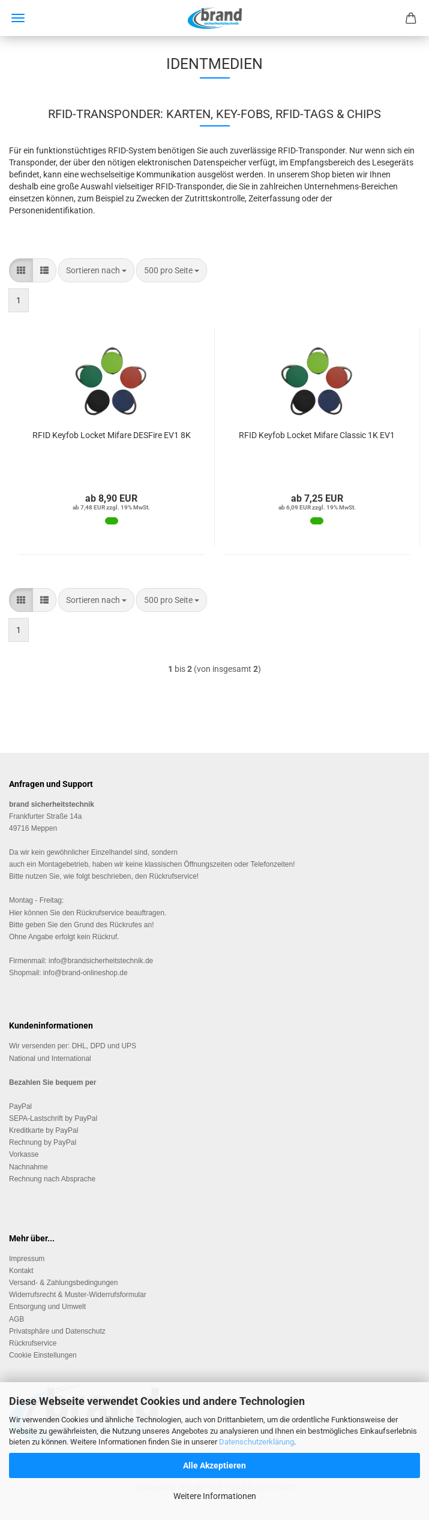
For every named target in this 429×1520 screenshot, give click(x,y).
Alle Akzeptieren (214, 1465)
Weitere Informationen (214, 1496)
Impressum (26, 1258)
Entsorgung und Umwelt (47, 1306)
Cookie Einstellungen (43, 1355)
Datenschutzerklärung (256, 1441)
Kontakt (21, 1270)
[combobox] (96, 270)
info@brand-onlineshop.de (85, 973)
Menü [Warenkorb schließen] (18, 18)
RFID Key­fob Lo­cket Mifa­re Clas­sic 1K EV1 (317, 435)
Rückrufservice (100, 913)
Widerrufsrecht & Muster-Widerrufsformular (77, 1294)
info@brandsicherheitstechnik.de (101, 961)
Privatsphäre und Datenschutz (57, 1331)
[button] (21, 270)
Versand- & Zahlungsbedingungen (63, 1282)
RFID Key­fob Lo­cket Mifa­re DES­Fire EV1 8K (111, 435)
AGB (16, 1319)
